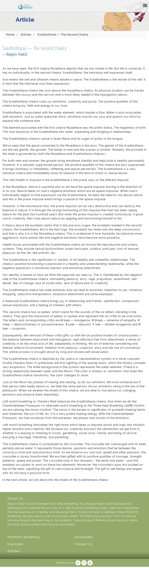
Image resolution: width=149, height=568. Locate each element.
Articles (26, 34)
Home (10, 34)
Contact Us (84, 544)
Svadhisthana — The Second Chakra (62, 34)
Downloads (84, 537)
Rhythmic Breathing (23, 537)
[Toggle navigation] (145, 5)
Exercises (15, 544)
